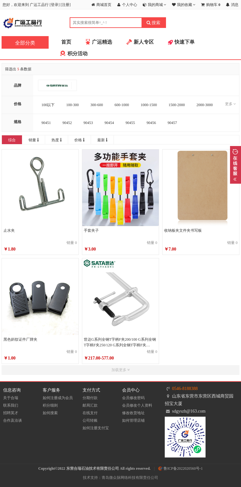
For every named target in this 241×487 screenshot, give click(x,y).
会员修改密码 (133, 398)
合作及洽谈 (12, 420)
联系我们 (10, 405)
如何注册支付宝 (96, 428)
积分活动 (77, 53)
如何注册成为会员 (58, 398)
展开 (235, 165)
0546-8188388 (185, 388)
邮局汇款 (90, 405)
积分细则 (50, 405)
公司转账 (90, 420)
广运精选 (102, 42)
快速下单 (184, 42)
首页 (66, 42)
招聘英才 (10, 413)
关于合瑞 (10, 398)
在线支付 (90, 413)
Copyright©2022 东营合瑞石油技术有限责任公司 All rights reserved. (94, 468)
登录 (54, 5)
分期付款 (90, 398)
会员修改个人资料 (137, 405)
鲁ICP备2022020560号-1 (180, 468)
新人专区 (144, 42)
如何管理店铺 (133, 420)
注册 (65, 5)
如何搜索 (50, 413)
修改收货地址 (133, 413)
